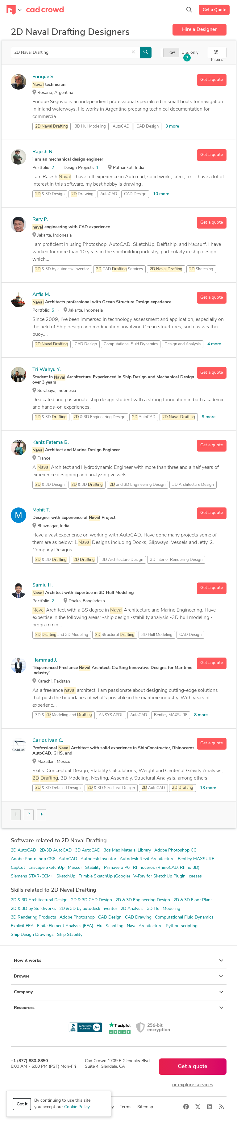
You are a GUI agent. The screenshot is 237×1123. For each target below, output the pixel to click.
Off (172, 53)
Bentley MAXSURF (170, 715)
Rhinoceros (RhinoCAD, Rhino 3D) (166, 867)
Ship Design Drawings (32, 934)
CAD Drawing (138, 917)
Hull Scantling (110, 926)
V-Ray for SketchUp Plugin (159, 876)
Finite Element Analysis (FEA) (65, 926)
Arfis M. (41, 294)
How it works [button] (118, 960)
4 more (214, 344)
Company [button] (118, 992)
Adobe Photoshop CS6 (33, 859)
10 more (161, 194)
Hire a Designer (199, 29)
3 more (172, 126)
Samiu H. (42, 585)
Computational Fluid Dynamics (184, 917)
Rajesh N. (43, 151)
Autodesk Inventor (98, 859)
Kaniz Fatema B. (50, 442)
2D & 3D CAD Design (91, 900)
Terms (125, 1107)
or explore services (192, 1085)
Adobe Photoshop (77, 917)
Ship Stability (69, 934)
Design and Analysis (182, 344)
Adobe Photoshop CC (175, 850)
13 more (208, 788)
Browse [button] (118, 976)
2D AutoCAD (23, 850)
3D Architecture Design (193, 485)
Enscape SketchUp (46, 867)
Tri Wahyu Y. (46, 369)
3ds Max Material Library (127, 850)
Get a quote (211, 80)
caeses (195, 876)
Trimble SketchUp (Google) (104, 876)
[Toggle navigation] (14, 10)
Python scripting (182, 926)
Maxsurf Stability (84, 867)
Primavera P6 (117, 867)
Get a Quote (214, 10)
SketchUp (65, 876)
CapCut (18, 867)
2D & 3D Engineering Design (142, 900)
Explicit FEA (22, 926)
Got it (22, 1104)
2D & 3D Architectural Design (39, 900)
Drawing (82, 194)
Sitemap (145, 1107)
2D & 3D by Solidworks (33, 908)
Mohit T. (41, 510)
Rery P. (40, 219)
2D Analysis (132, 908)
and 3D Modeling (61, 635)
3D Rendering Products (33, 917)
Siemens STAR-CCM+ (32, 876)
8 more (201, 715)
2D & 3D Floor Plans (193, 900)
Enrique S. (43, 76)
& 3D (51, 417)
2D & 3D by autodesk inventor (88, 908)
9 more (208, 417)
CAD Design (147, 126)
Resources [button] (118, 1007)
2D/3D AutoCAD (56, 850)
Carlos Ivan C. (47, 740)
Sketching (201, 269)
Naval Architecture (144, 926)
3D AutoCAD (87, 850)
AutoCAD (121, 126)
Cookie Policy (76, 1107)
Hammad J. (44, 660)
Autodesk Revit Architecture (147, 859)
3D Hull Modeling (163, 908)
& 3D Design (49, 194)
